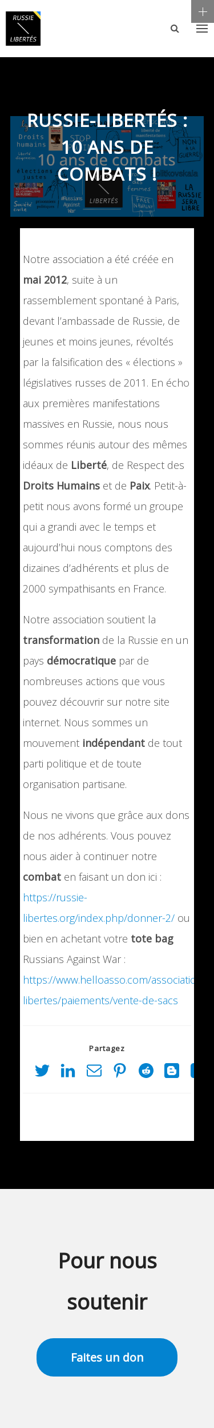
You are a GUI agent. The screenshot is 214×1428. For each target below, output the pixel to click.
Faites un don (107, 1357)
